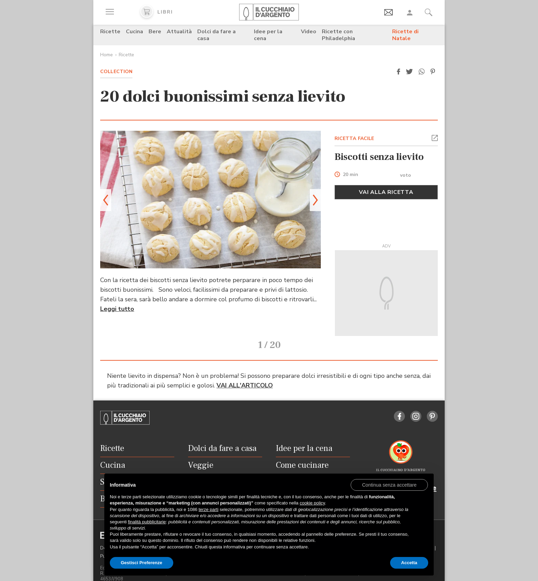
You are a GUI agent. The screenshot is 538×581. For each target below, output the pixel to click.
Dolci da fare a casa (216, 35)
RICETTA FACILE (354, 138)
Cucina (134, 31)
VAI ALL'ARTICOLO (245, 376)
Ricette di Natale (405, 35)
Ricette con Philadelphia (338, 35)
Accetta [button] (409, 562)
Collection (116, 71)
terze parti (209, 509)
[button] (398, 72)
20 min (350, 175)
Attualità (179, 31)
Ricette (110, 31)
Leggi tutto (117, 309)
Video (308, 31)
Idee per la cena (268, 35)
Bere (155, 31)
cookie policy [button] (312, 503)
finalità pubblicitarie (147, 521)
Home (106, 54)
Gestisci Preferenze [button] (141, 562)
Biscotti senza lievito (379, 157)
